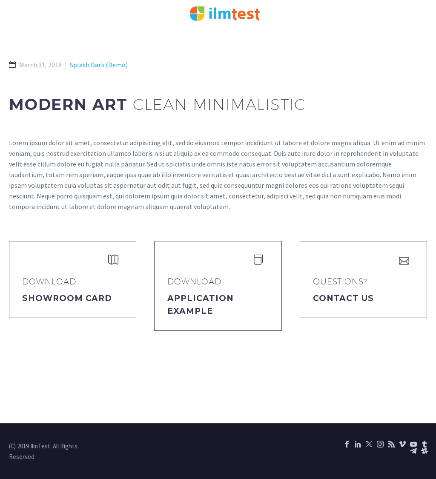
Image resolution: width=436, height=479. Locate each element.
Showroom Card (67, 298)
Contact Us (343, 298)
